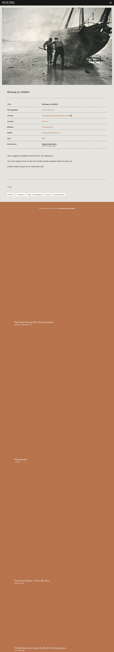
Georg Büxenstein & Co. (51, 133)
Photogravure (47, 127)
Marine (11, 195)
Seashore (21, 195)
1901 (43, 138)
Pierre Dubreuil (48, 110)
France (44, 121)
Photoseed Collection (66, 208)
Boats (48, 195)
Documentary (59, 195)
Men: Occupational (35, 195)
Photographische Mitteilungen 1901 (57, 116)
